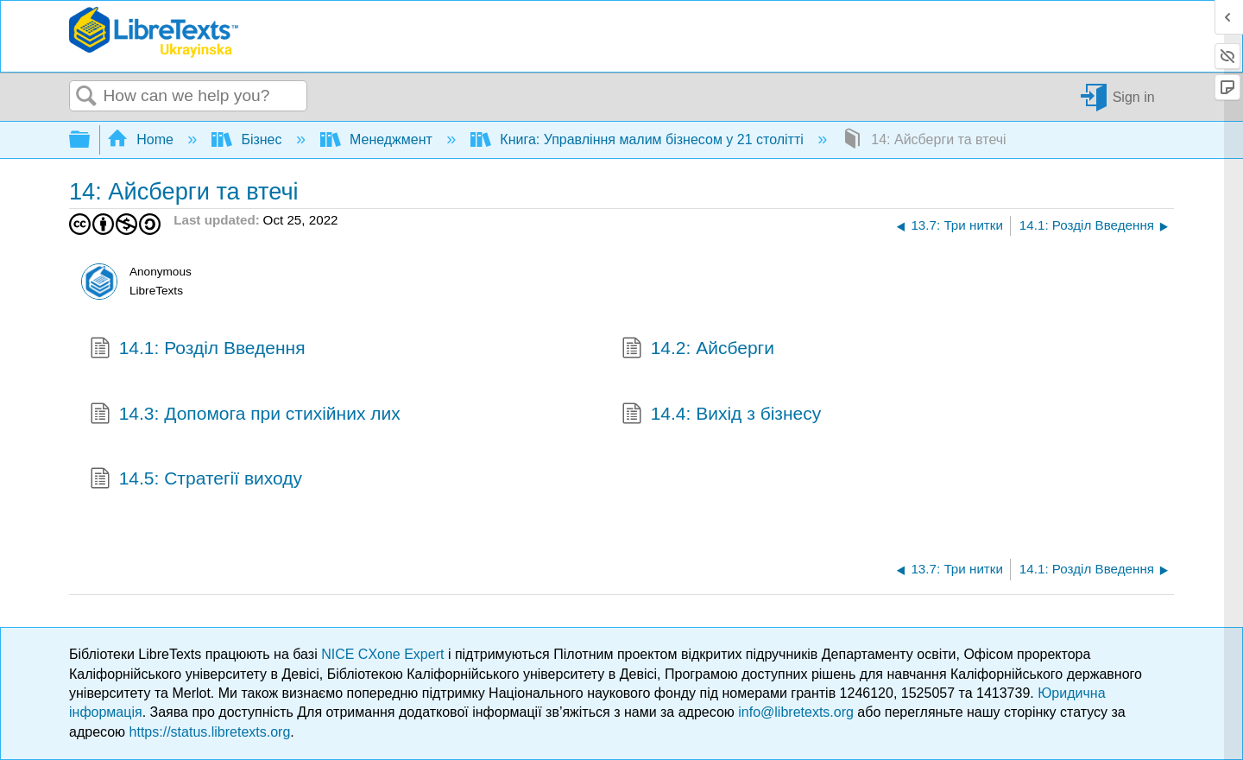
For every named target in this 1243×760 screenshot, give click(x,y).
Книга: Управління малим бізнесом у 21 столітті (638, 139)
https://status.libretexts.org (210, 732)
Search (86, 96)
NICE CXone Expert (384, 654)
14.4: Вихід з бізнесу (721, 415)
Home (142, 139)
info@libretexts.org (796, 712)
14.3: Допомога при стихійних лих (245, 415)
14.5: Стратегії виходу (196, 480)
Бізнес (248, 139)
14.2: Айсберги (698, 349)
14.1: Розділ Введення (198, 349)
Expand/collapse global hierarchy (90, 140)
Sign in (1134, 96)
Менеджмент (378, 139)
